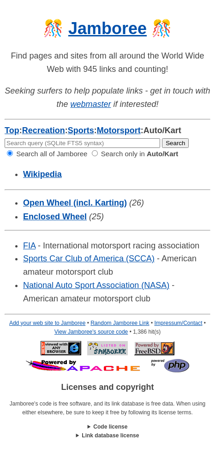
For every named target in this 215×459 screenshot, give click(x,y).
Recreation (43, 130)
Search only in (135, 154)
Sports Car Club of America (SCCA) (89, 258)
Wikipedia (42, 174)
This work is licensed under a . (107, 435)
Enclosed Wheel (55, 216)
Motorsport (119, 130)
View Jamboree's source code (91, 332)
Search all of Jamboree (47, 154)
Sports (81, 130)
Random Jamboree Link (119, 323)
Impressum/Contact (178, 323)
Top (12, 130)
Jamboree (107, 28)
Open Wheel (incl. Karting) (75, 202)
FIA (29, 245)
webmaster (90, 104)
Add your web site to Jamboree (47, 323)
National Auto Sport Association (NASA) (96, 285)
